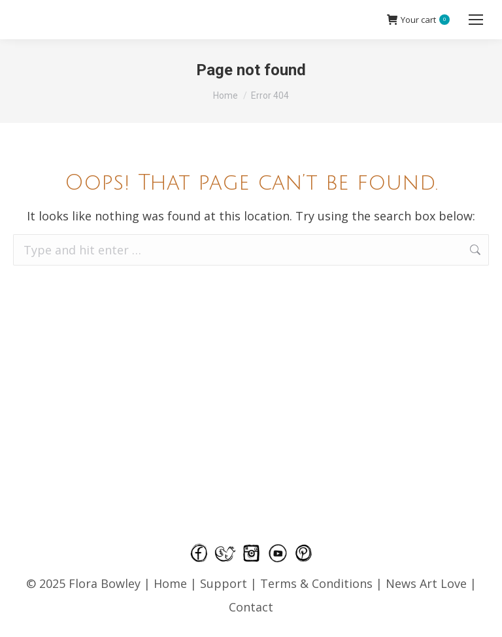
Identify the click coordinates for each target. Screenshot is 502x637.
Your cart (418, 20)
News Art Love (426, 583)
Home (170, 583)
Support (223, 583)
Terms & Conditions (318, 583)
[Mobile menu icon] (476, 20)
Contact (251, 607)
